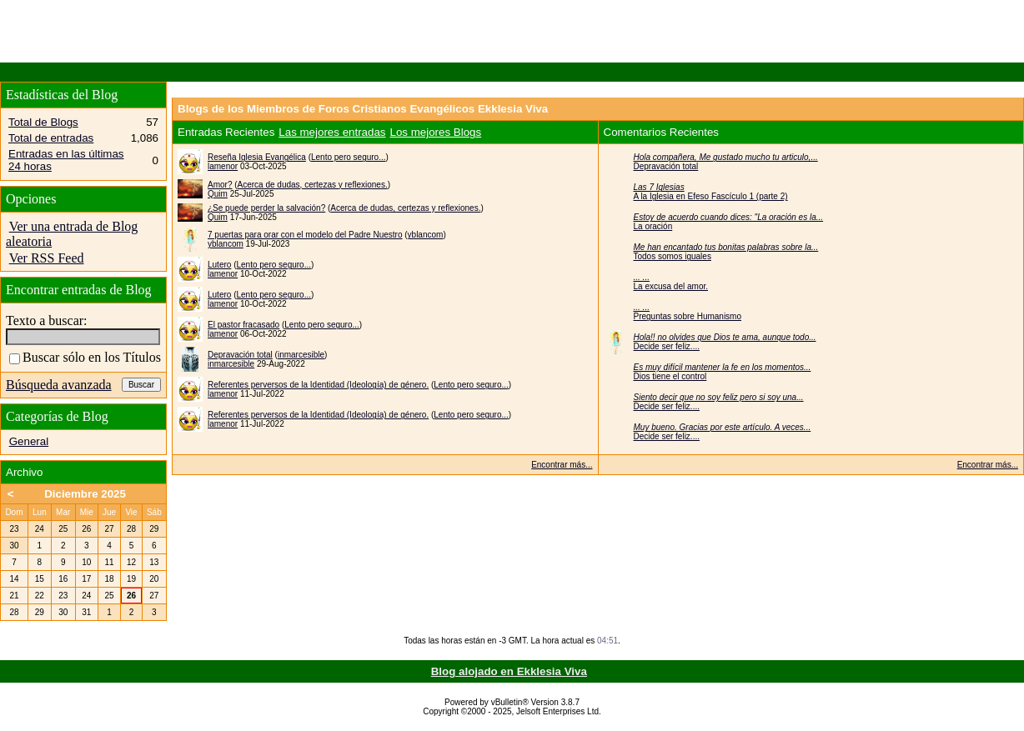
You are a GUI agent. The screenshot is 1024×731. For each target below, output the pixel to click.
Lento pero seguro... (348, 157)
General (28, 441)
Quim (218, 193)
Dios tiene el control (670, 376)
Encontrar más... (561, 464)
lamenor (223, 166)
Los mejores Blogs (436, 132)
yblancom (426, 234)
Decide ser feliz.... (667, 346)
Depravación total (240, 354)
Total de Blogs (43, 122)
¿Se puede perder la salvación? (266, 208)
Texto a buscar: (47, 320)
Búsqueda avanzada (59, 385)
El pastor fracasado (243, 324)
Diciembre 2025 (85, 494)
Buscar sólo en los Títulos (85, 357)
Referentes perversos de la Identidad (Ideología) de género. (318, 384)
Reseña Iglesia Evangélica (257, 157)
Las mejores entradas (332, 132)
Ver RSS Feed (46, 258)
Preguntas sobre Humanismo (688, 316)
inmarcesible (301, 354)
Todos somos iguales (672, 256)
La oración (653, 226)
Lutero (219, 264)
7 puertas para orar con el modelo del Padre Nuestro (305, 234)
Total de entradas (50, 138)
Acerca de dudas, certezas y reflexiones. (313, 184)
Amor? (220, 184)
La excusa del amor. (671, 286)
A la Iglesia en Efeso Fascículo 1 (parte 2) (711, 196)
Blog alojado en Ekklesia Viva (509, 671)
